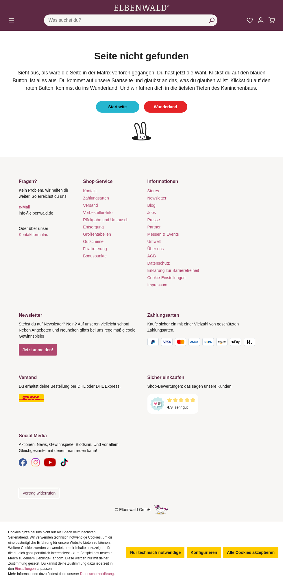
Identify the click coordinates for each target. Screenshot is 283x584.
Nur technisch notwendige (155, 552)
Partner (154, 227)
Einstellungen (25, 569)
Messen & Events (163, 234)
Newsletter (157, 198)
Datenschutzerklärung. (97, 574)
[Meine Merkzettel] (249, 20)
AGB (151, 256)
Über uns (155, 248)
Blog (151, 205)
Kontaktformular (33, 234)
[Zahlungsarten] (205, 343)
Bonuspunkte (95, 256)
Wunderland (165, 107)
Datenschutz (158, 263)
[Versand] (77, 398)
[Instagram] (36, 462)
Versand (90, 205)
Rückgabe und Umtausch (105, 219)
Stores (153, 190)
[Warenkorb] (271, 20)
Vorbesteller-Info (97, 212)
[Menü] (11, 20)
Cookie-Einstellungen (166, 277)
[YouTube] (50, 462)
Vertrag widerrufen (39, 493)
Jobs (151, 212)
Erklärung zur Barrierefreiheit (173, 270)
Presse (153, 219)
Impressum (157, 285)
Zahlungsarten (96, 198)
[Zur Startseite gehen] (141, 7)
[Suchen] (211, 20)
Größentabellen (97, 234)
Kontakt (90, 190)
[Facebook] (23, 462)
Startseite (117, 107)
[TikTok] (64, 462)
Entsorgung (93, 227)
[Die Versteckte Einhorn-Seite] (161, 509)
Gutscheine (93, 241)
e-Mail (24, 207)
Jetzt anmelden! (38, 349)
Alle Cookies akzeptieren (251, 552)
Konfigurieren (203, 552)
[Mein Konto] (260, 20)
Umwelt (154, 241)
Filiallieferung (95, 248)
